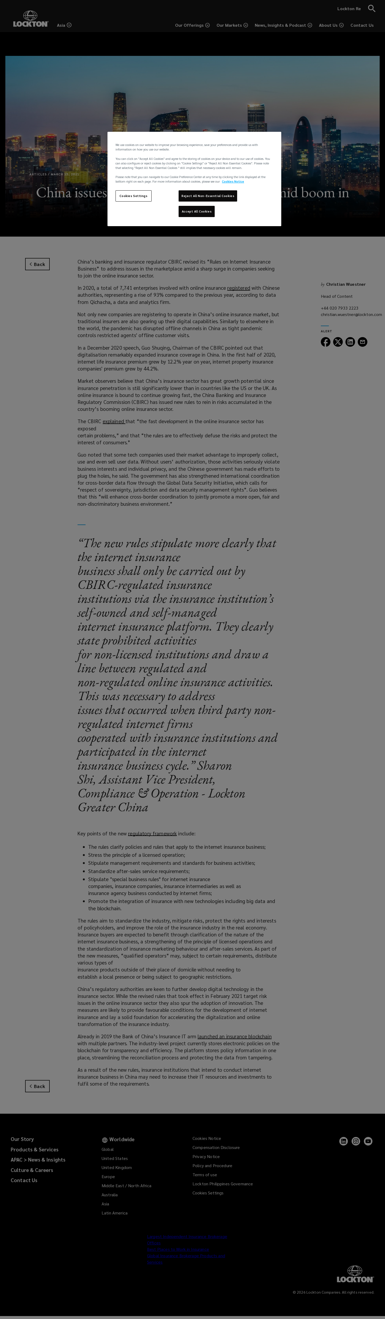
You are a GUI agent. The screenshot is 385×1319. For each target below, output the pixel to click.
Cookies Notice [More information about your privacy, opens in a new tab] (233, 181)
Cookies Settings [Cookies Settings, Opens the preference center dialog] (133, 196)
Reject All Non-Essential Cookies (208, 196)
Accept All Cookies (196, 211)
